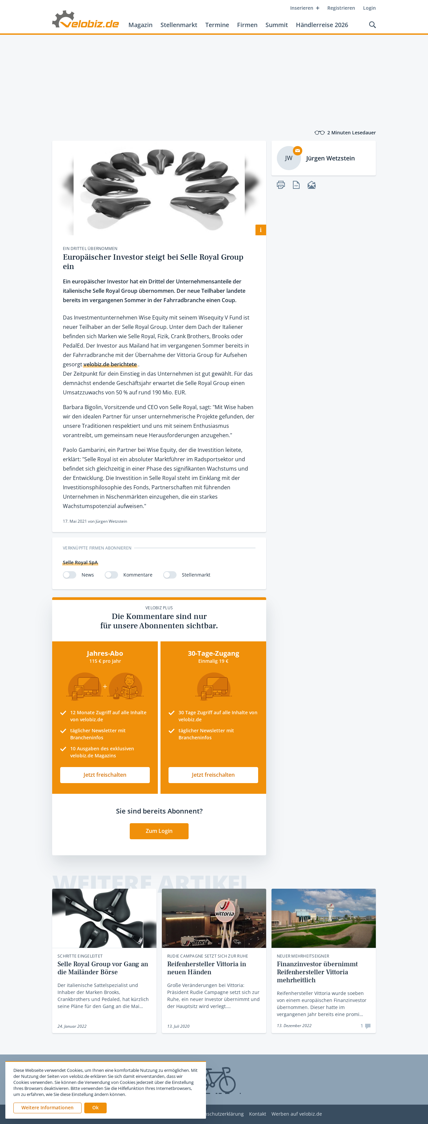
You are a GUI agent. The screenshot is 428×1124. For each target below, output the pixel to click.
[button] (95, 1108)
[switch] (69, 575)
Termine (217, 25)
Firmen (247, 25)
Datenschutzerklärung (219, 1114)
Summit (276, 25)
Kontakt (257, 1114)
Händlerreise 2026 (322, 25)
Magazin (140, 25)
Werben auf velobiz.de (297, 1114)
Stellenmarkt (178, 25)
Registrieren (341, 8)
